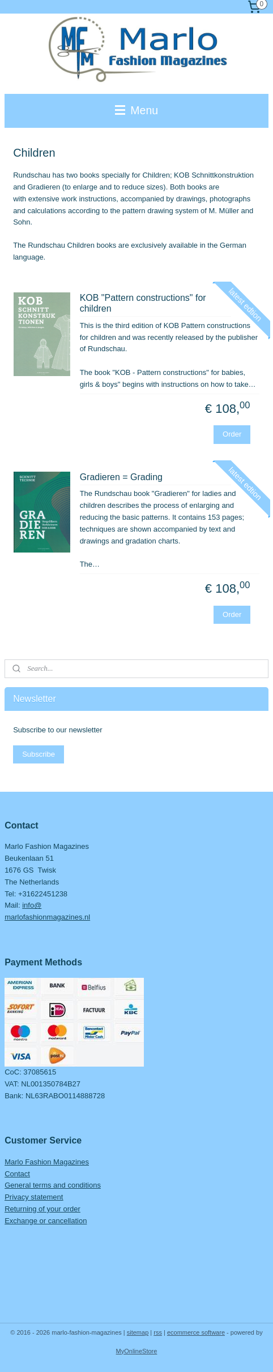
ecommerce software (196, 1332)
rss (157, 1332)
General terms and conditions (53, 1185)
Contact (17, 1174)
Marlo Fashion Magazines (47, 1162)
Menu (136, 110)
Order (232, 434)
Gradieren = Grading (121, 477)
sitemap (138, 1332)
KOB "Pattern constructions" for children (143, 303)
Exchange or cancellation (46, 1220)
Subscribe (38, 754)
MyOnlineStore (136, 1351)
